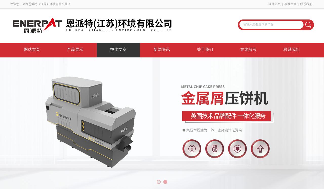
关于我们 (205, 49)
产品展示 (75, 49)
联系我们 (306, 4)
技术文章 (118, 49)
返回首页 (275, 4)
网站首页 (32, 49)
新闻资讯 (162, 49)
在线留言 (291, 4)
